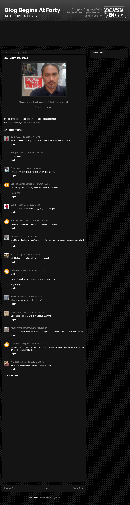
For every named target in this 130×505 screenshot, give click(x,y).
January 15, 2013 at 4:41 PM (28, 137)
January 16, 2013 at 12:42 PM (32, 312)
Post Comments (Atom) (50, 497)
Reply (13, 144)
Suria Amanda (17, 220)
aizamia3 (15, 343)
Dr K (13, 137)
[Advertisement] (44, 461)
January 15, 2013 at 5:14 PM (36, 220)
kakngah (15, 152)
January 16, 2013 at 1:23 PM (35, 328)
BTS (13, 254)
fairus (13, 168)
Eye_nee (15, 205)
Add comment (11, 375)
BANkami (16, 193)
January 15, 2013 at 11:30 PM (28, 254)
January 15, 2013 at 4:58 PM (38, 184)
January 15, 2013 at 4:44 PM (29, 168)
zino (13, 236)
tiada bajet (35, 123)
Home (44, 488)
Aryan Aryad (16, 328)
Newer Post (10, 488)
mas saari (15, 362)
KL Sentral (25, 123)
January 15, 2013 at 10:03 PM (28, 236)
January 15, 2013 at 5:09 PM (31, 205)
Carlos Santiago (18, 184)
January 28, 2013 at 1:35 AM (32, 362)
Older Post (78, 488)
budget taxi (15, 123)
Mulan (13, 296)
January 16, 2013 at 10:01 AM (29, 296)
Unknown (15, 270)
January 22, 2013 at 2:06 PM (32, 343)
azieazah (15, 312)
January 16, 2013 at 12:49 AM (32, 270)
